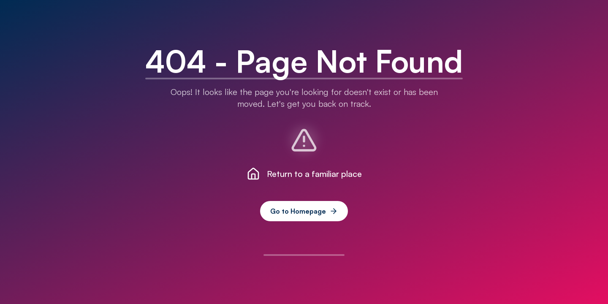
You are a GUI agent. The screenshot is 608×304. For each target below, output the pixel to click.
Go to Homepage (304, 211)
